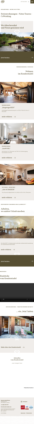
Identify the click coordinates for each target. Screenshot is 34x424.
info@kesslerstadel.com (6, 406)
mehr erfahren (9, 117)
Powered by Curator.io (28, 387)
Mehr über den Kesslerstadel (12, 347)
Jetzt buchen (25, 1)
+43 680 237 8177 (4, 404)
